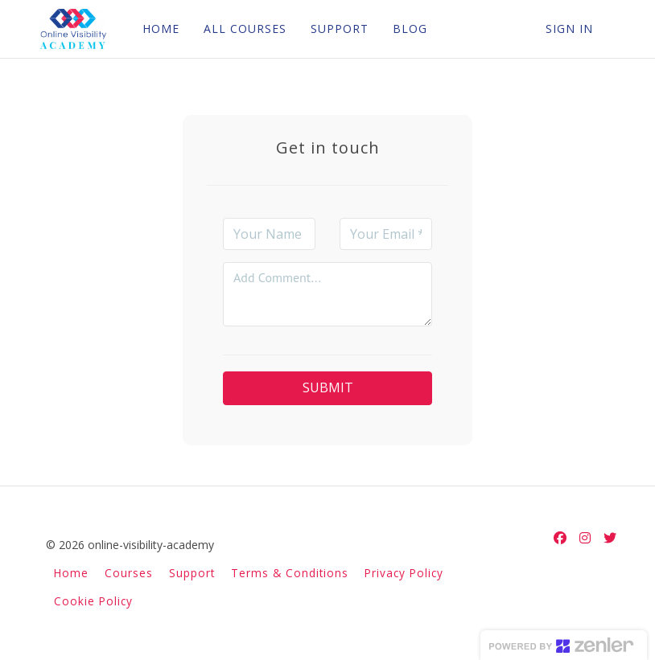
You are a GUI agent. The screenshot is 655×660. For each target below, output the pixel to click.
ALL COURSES (242, 28)
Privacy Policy (404, 572)
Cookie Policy (93, 601)
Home (71, 572)
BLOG (407, 28)
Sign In (569, 28)
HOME (158, 28)
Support (192, 572)
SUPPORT (337, 28)
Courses (129, 572)
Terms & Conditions (289, 572)
